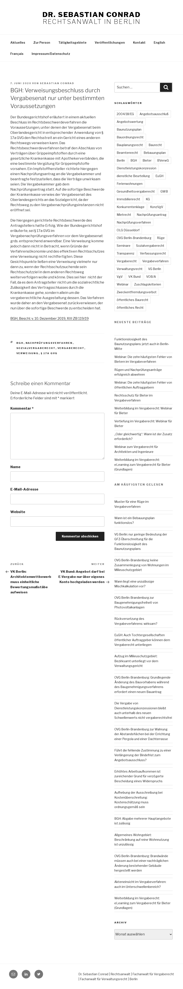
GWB (164, 191)
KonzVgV (156, 207)
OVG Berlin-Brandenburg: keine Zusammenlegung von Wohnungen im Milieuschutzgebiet (141, 565)
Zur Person (41, 42)
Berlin (121, 160)
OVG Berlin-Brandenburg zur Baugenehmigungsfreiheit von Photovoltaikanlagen (136, 602)
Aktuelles (17, 42)
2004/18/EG (125, 114)
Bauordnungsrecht (130, 137)
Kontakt (139, 42)
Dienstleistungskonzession (136, 168)
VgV (120, 276)
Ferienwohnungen (130, 183)
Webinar (123, 284)
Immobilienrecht (128, 199)
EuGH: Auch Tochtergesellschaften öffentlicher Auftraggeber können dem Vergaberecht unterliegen (142, 639)
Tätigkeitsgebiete (72, 42)
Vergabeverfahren (155, 261)
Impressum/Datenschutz (51, 54)
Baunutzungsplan (129, 129)
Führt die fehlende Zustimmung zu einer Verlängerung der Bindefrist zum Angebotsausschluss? (142, 755)
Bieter (147, 160)
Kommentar (22, 408)
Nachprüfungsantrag (151, 214)
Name (15, 467)
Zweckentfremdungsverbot (137, 292)
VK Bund (134, 276)
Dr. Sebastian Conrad (91, 14)
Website (17, 512)
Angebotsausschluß (154, 114)
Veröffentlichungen (110, 42)
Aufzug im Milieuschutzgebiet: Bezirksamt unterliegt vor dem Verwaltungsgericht (136, 661)
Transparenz (125, 253)
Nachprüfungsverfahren (49, 342)
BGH (20, 342)
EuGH (159, 176)
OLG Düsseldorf (128, 230)
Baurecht (155, 145)
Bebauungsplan (155, 152)
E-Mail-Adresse (24, 489)
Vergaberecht (70, 348)
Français (16, 54)
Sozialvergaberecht (36, 348)
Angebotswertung (130, 121)
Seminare (123, 245)
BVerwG (163, 160)
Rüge (161, 238)
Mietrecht (124, 214)
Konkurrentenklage (130, 207)
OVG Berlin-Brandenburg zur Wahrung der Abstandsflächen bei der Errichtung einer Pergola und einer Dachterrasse (142, 734)
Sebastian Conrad (57, 83)
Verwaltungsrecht (130, 269)
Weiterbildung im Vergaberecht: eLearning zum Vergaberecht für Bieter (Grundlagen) (142, 464)
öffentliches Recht (130, 307)
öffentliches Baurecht (132, 300)
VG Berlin (154, 269)
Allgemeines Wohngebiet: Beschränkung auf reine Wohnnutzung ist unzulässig (141, 839)
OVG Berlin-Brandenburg (134, 238)
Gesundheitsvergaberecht (136, 191)
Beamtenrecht (127, 152)
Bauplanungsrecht (130, 145)
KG (148, 199)
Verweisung (27, 353)
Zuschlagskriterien (147, 284)
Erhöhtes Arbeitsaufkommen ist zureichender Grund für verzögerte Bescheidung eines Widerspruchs (139, 776)
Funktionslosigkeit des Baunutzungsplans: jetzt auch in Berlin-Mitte (141, 344)
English (159, 42)
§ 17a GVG (49, 353)
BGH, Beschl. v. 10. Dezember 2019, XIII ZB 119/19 (49, 318)
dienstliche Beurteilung (133, 176)
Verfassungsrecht (153, 253)
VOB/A (151, 276)
